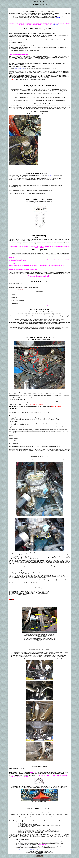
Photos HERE (58, 17)
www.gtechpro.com (50, 175)
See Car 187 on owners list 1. (21, 21)
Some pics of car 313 (56, 24)
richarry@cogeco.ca (19, 68)
